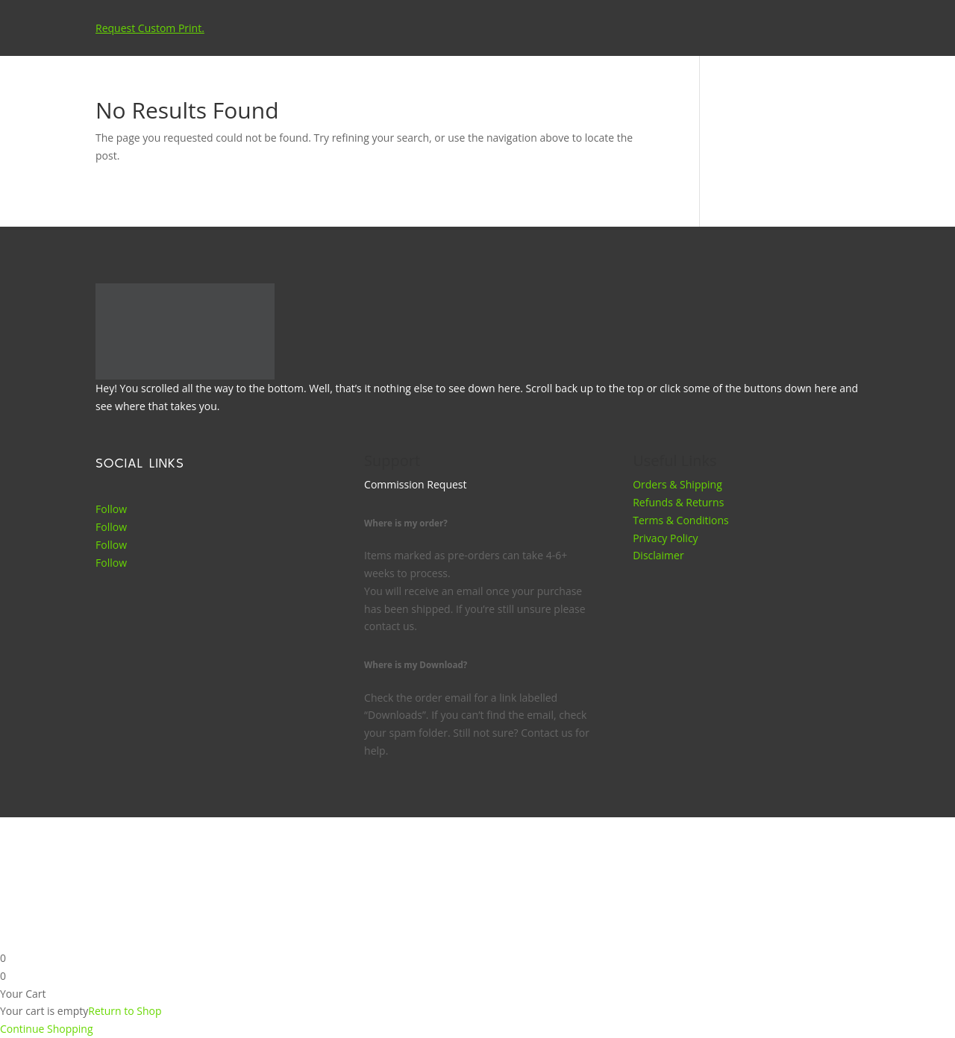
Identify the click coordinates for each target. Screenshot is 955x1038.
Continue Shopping (46, 1029)
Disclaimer (658, 555)
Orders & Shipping (677, 484)
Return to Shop (124, 1011)
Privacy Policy (665, 538)
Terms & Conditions (681, 520)
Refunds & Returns (678, 502)
